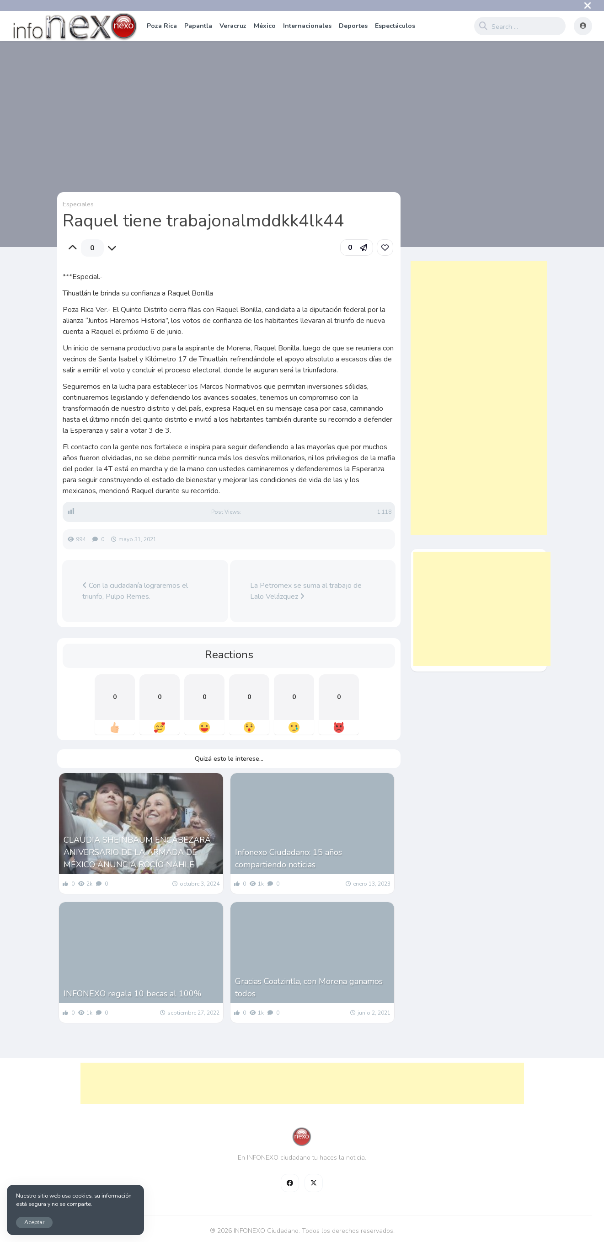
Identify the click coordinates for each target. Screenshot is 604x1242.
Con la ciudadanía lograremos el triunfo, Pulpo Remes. (135, 591)
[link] (385, 247)
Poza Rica (162, 26)
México (265, 26)
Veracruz (232, 26)
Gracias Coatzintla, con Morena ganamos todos (309, 987)
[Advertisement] (479, 398)
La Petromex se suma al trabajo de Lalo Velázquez (306, 591)
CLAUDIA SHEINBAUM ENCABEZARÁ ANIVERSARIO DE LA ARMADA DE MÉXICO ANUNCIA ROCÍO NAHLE (137, 852)
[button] (356, 247)
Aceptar (34, 1222)
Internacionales (307, 26)
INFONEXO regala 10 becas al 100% (132, 993)
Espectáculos (395, 26)
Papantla (198, 26)
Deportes (353, 26)
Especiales (78, 204)
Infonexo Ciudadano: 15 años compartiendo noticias (288, 858)
